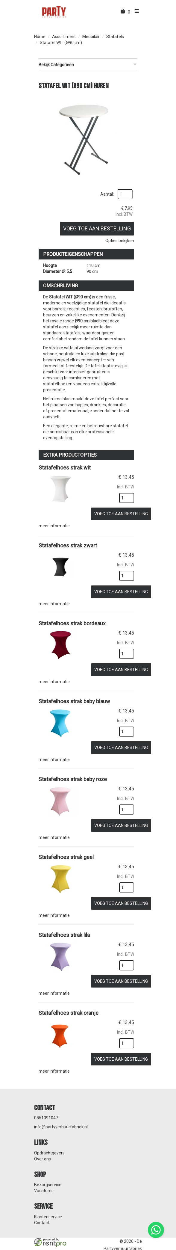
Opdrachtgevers (49, 1143)
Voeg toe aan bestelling (96, 227)
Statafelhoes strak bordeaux (72, 620)
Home (39, 36)
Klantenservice (48, 1206)
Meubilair (91, 36)
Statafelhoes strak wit (65, 466)
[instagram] (136, 1246)
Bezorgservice (47, 1174)
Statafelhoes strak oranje (68, 1004)
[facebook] (125, 1246)
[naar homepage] (54, 11)
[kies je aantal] (125, 496)
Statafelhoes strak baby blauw (74, 697)
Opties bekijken (118, 239)
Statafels (115, 36)
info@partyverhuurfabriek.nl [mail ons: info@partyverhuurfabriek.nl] (61, 1117)
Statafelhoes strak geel (66, 850)
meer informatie (54, 523)
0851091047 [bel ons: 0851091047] (46, 1108)
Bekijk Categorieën (88, 64)
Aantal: (106, 193)
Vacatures (44, 1180)
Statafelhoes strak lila (64, 927)
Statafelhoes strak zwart (68, 543)
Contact (41, 1212)
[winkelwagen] (123, 12)
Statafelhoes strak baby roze (73, 773)
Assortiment (64, 36)
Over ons (42, 1149)
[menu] (135, 12)
